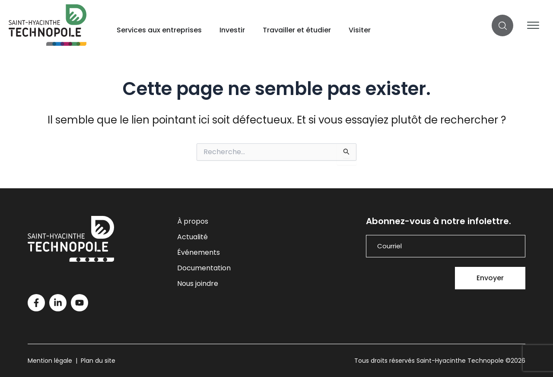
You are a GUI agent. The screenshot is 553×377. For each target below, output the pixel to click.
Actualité (192, 237)
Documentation (204, 268)
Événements (198, 252)
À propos (192, 221)
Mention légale (50, 360)
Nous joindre (197, 283)
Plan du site (98, 360)
